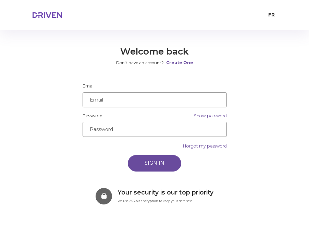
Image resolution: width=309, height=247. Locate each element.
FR (271, 15)
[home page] (62, 15)
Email (89, 86)
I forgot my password (205, 146)
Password (92, 115)
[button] (210, 116)
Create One (179, 62)
